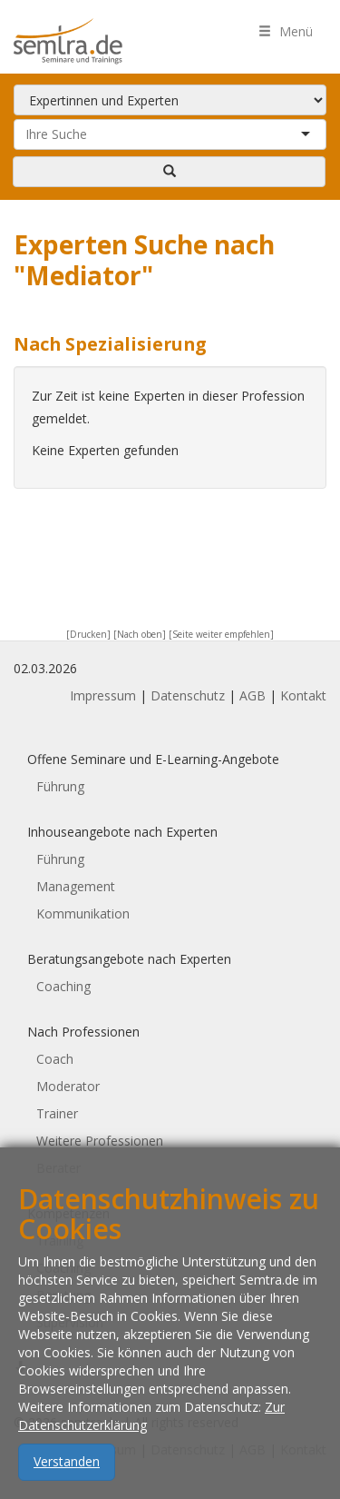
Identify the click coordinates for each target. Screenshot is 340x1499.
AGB (252, 695)
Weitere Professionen (99, 1140)
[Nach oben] (139, 634)
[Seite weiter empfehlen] (221, 634)
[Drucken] (88, 634)
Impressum (103, 695)
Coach (54, 1058)
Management (75, 886)
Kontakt (303, 695)
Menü (285, 31)
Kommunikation (83, 913)
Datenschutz (188, 695)
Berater (58, 1167)
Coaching (63, 986)
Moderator (68, 1086)
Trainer (57, 1113)
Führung (60, 786)
